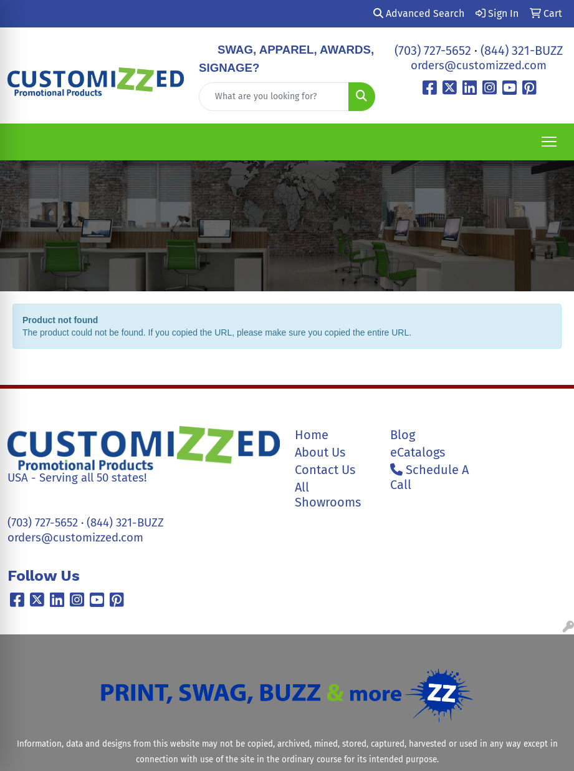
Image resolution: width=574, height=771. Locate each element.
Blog (402, 434)
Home (311, 434)
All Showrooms (328, 495)
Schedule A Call (429, 477)
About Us (320, 452)
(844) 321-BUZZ (522, 50)
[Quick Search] (274, 96)
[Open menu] (549, 141)
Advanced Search (418, 13)
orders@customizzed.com (479, 65)
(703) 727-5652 (433, 50)
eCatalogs (417, 452)
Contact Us (325, 469)
